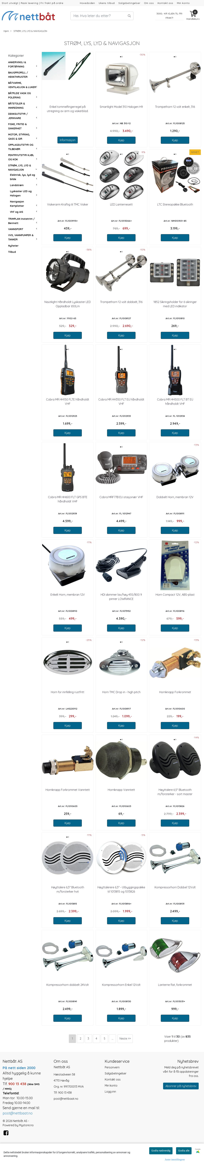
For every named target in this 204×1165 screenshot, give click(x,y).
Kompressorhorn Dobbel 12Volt (175, 887)
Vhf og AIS (16, 212)
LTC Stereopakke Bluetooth (175, 204)
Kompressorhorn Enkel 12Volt (121, 985)
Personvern (112, 1067)
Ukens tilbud (107, 2)
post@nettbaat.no (66, 1098)
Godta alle (183, 1150)
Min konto (183, 2)
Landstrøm (17, 185)
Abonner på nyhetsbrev (180, 1086)
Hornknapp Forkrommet (175, 692)
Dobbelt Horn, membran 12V (175, 497)
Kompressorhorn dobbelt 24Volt (67, 985)
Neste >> (125, 1038)
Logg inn (110, 1091)
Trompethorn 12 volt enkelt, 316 (175, 107)
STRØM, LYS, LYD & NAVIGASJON (28, 31)
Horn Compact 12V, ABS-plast (175, 594)
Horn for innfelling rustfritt (67, 692)
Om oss (149, 2)
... (112, 1038)
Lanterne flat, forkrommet (175, 985)
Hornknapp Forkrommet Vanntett (68, 790)
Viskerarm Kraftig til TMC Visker (67, 204)
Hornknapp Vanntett (121, 790)
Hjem (6, 31)
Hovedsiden (87, 2)
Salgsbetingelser (129, 2)
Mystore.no (26, 1125)
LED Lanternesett (121, 204)
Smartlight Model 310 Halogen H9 (121, 107)
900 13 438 (65, 1092)
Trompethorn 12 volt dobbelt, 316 (121, 302)
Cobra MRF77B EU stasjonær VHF (121, 497)
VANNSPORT (15, 229)
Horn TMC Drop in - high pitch (121, 692)
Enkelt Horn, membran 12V (68, 594)
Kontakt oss (165, 2)
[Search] (102, 16)
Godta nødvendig (160, 1150)
